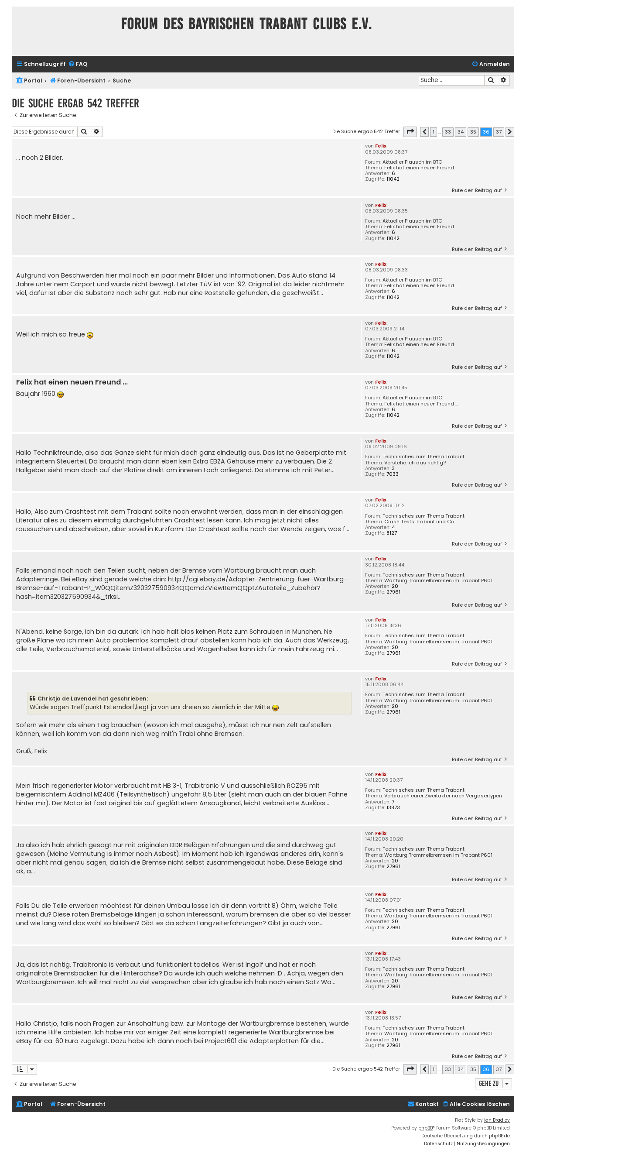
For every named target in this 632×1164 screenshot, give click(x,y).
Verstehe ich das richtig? (415, 463)
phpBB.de (499, 1136)
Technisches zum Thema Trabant (424, 457)
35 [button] (473, 131)
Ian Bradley (497, 1120)
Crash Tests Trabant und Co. (419, 522)
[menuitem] (77, 64)
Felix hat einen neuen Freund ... (421, 168)
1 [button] (433, 131)
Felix (380, 145)
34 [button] (461, 131)
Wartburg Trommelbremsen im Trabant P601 (438, 581)
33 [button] (448, 131)
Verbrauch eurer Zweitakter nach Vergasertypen (443, 796)
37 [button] (499, 131)
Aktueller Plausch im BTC (412, 162)
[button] (410, 132)
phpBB (425, 1128)
